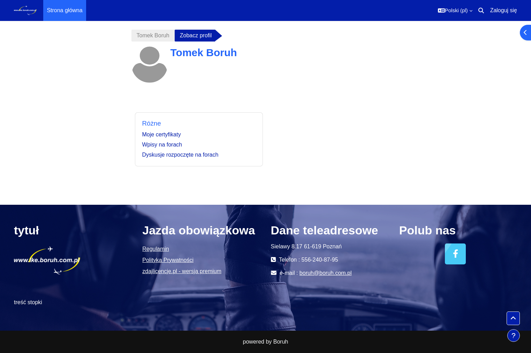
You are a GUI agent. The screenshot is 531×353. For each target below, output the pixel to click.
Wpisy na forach (162, 145)
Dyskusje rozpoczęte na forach (180, 155)
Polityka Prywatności (168, 260)
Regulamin (155, 249)
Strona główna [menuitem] (64, 10)
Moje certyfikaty (161, 134)
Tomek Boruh (153, 35)
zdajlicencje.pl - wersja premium (181, 271)
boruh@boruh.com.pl (325, 273)
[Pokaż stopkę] (513, 335)
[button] (455, 10)
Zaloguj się (503, 10)
